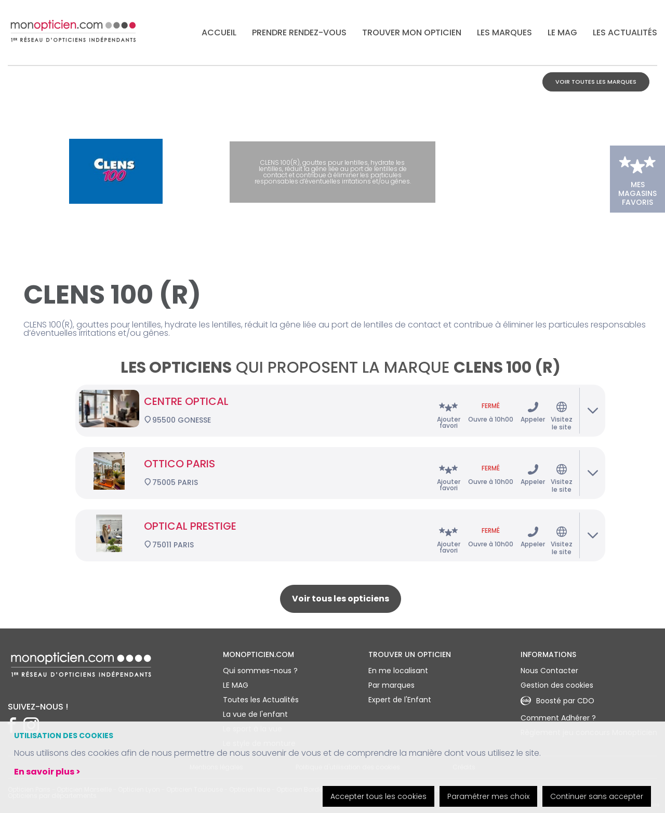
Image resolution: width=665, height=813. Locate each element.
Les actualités (625, 32)
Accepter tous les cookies (378, 796)
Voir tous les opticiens (340, 599)
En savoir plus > (47, 772)
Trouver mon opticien (411, 32)
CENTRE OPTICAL (186, 401)
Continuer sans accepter (596, 796)
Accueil (219, 32)
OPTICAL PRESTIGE (190, 526)
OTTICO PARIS (179, 463)
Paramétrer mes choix (488, 796)
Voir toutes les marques (595, 81)
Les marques (504, 32)
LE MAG (562, 32)
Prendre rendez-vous (299, 32)
